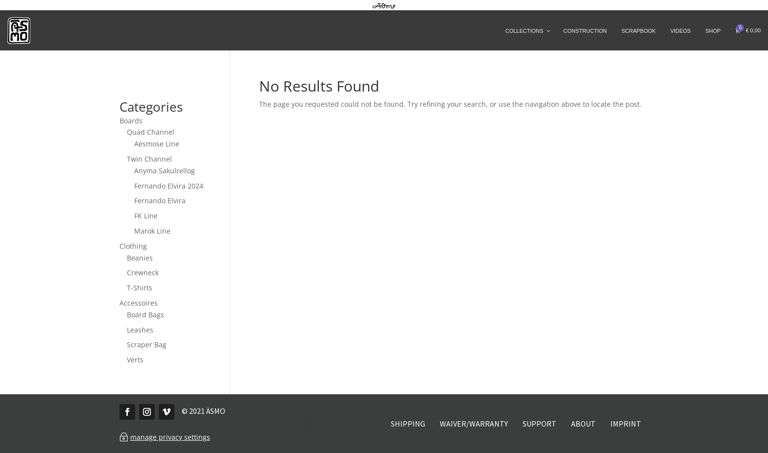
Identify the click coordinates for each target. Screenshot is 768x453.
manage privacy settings (170, 437)
